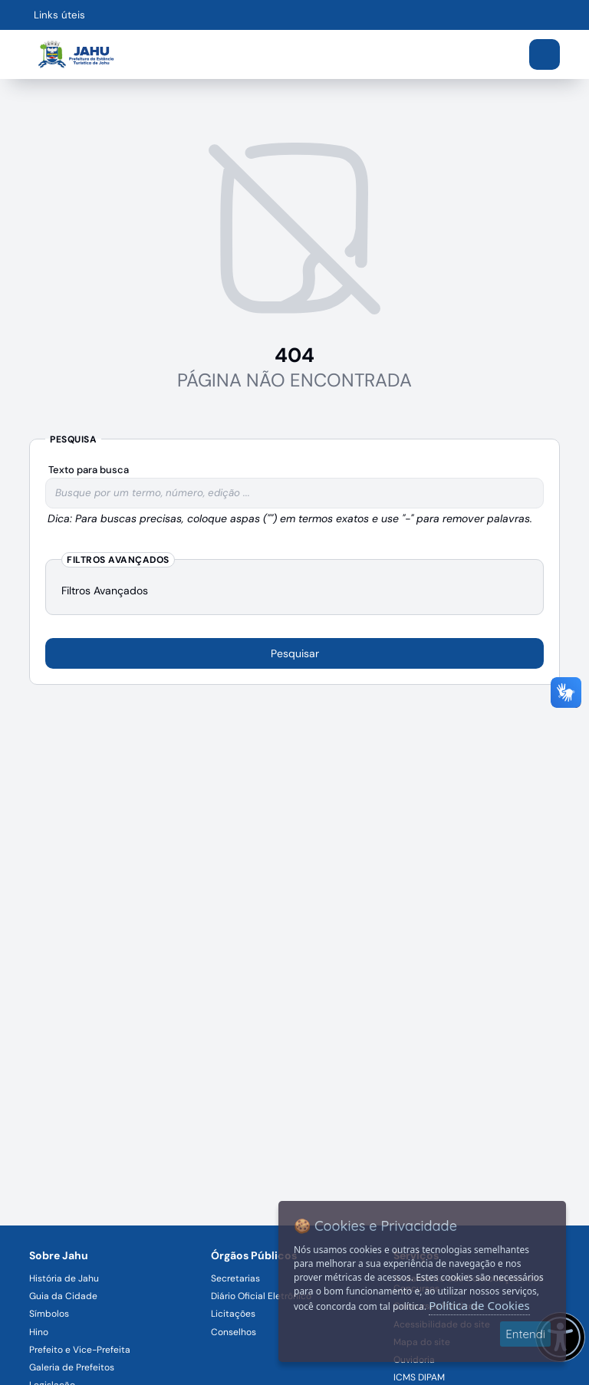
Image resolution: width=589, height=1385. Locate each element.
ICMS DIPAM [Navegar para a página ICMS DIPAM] (419, 1377)
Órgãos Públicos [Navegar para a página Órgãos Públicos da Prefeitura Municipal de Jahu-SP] (254, 1255)
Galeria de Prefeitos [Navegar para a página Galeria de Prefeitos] (71, 1367)
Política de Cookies (479, 1305)
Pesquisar (295, 653)
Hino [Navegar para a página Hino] (38, 1332)
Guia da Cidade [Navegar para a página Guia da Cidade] (63, 1296)
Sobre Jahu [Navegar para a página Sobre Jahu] (58, 1255)
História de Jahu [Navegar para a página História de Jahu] (64, 1278)
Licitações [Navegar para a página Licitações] (233, 1314)
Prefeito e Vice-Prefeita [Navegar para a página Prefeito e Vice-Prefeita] (79, 1350)
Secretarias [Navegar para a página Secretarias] (235, 1278)
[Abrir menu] (544, 54)
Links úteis (59, 14)
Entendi (525, 1334)
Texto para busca (88, 469)
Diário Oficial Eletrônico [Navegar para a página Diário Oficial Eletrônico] (261, 1296)
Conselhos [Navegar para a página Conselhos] (233, 1332)
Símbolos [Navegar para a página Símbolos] (49, 1314)
